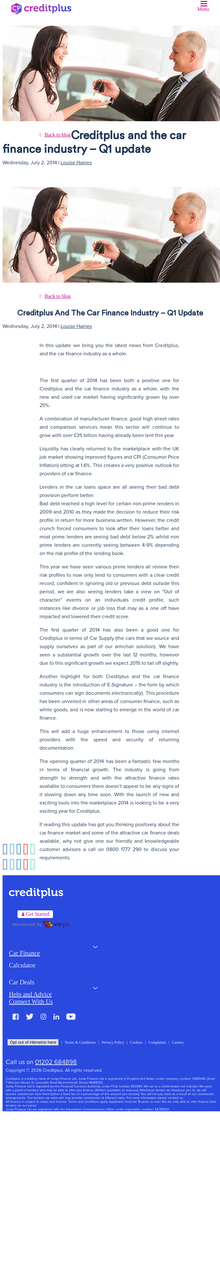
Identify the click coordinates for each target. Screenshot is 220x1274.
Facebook (15, 1016)
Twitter (29, 1016)
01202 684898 (56, 1062)
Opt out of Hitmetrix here (33, 1042)
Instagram (43, 1016)
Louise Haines (76, 162)
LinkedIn (56, 1016)
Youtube (71, 1016)
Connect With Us (31, 1001)
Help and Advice (30, 994)
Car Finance (24, 953)
